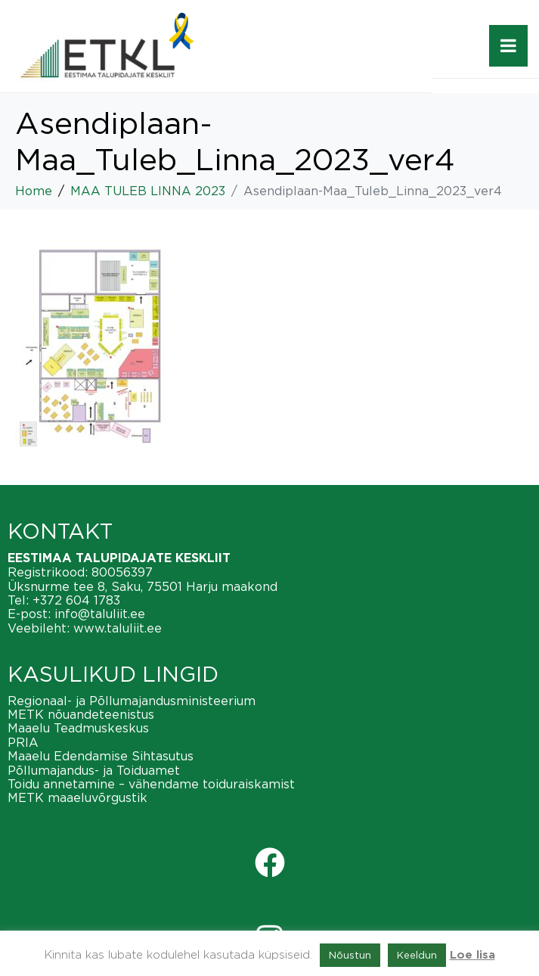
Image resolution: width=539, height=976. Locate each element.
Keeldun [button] (417, 955)
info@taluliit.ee (99, 613)
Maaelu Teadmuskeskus (78, 728)
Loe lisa (472, 955)
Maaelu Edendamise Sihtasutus (101, 756)
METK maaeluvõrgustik (77, 797)
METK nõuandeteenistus (81, 714)
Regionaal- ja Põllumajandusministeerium (132, 700)
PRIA (23, 742)
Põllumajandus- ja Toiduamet (94, 770)
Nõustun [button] (350, 955)
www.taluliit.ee (117, 628)
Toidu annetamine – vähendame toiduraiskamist (151, 784)
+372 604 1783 (76, 600)
